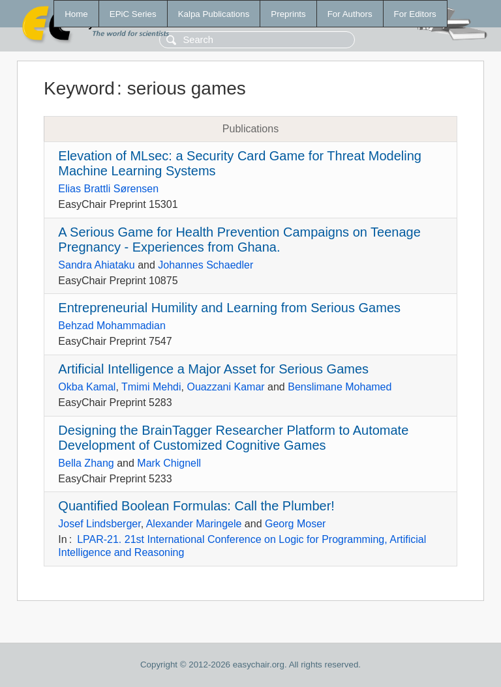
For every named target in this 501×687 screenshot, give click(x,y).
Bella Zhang (86, 463)
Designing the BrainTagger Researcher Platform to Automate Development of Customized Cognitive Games (233, 437)
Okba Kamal (86, 386)
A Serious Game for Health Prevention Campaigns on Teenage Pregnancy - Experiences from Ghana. (239, 239)
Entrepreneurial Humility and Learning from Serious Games (229, 307)
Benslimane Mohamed (339, 386)
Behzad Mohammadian (112, 325)
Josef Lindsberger (99, 523)
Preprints (288, 14)
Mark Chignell (169, 463)
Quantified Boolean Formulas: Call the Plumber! (196, 506)
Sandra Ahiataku (96, 264)
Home (76, 14)
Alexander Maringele (194, 523)
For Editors (415, 14)
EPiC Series (133, 14)
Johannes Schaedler (205, 264)
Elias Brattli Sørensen (108, 188)
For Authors (349, 14)
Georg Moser (295, 523)
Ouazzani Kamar (225, 386)
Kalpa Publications (214, 14)
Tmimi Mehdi (151, 386)
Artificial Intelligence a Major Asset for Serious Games (213, 369)
